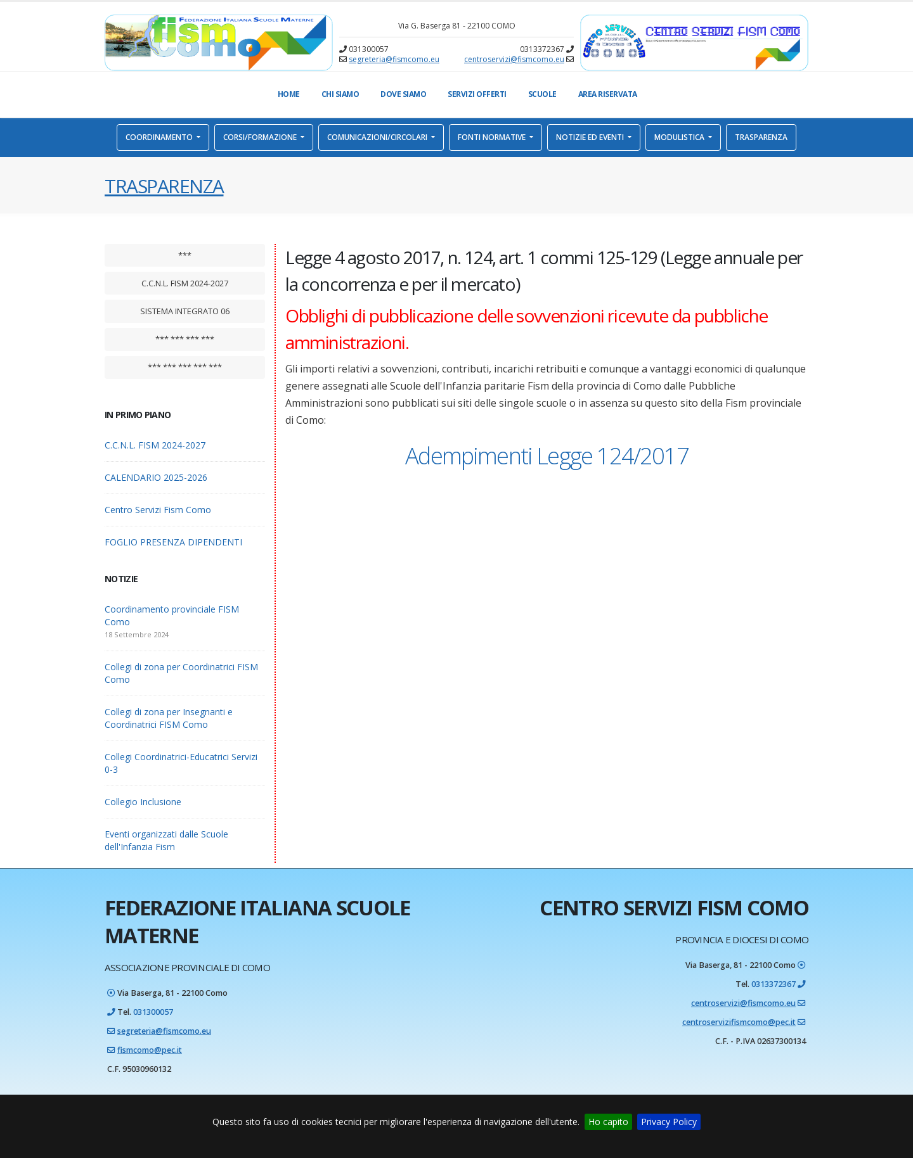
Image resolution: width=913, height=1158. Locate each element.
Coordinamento (160, 137)
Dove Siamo (403, 94)
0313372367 (773, 984)
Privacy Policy (669, 1122)
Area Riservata (607, 94)
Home (289, 94)
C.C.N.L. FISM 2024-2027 (184, 283)
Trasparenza (761, 137)
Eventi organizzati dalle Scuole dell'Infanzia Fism (166, 840)
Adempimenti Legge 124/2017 (547, 455)
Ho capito (608, 1122)
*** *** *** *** (184, 339)
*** (184, 255)
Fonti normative (493, 137)
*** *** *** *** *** (185, 366)
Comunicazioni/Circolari (378, 137)
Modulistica (680, 137)
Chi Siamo (340, 94)
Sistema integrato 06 (185, 311)
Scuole (542, 94)
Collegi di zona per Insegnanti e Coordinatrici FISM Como (169, 718)
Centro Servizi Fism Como (158, 510)
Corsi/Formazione (261, 137)
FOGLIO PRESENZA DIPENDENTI (173, 542)
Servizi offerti (477, 94)
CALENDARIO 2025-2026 (156, 477)
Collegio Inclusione (143, 802)
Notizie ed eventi (591, 137)
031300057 (153, 1012)
